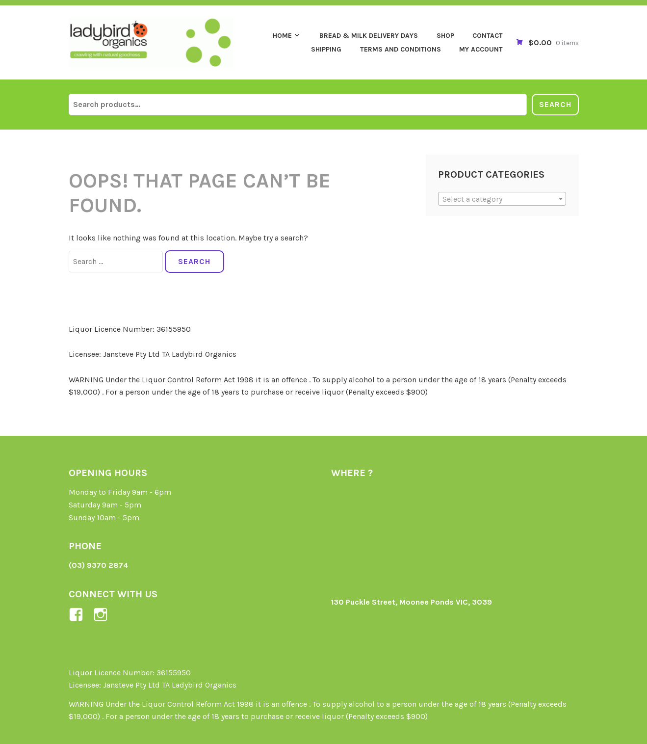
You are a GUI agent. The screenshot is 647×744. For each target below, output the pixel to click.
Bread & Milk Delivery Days (368, 35)
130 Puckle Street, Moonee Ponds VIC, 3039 (411, 602)
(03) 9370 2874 (98, 565)
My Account (481, 49)
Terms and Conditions (400, 49)
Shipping (326, 49)
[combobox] (502, 199)
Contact (487, 35)
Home (282, 35)
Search (555, 104)
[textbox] (502, 199)
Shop (445, 35)
